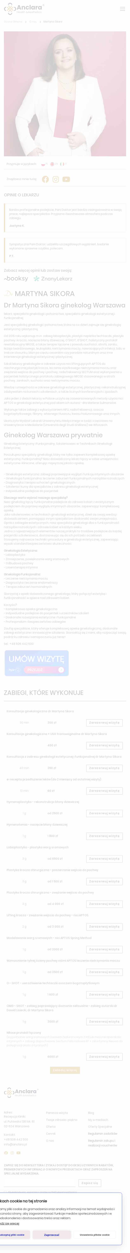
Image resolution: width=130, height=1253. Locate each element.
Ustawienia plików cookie (95, 1234)
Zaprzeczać (51, 1235)
